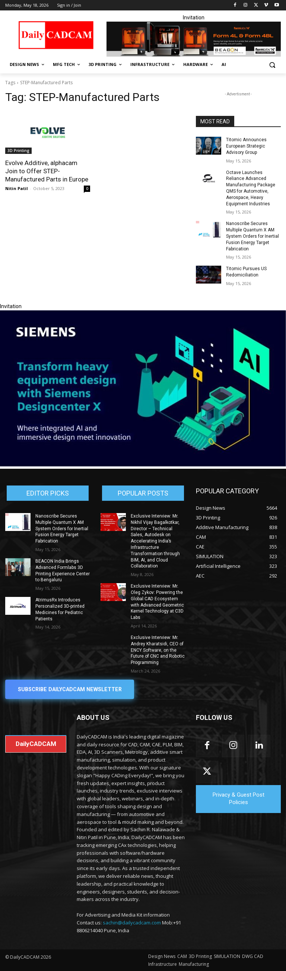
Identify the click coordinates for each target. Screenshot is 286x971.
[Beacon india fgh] (194, 39)
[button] (272, 64)
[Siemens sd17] (143, 465)
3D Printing (18, 150)
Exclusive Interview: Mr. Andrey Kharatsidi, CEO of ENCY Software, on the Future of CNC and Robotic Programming (158, 650)
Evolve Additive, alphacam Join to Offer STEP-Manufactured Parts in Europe (46, 171)
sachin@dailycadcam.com (132, 922)
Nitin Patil (16, 188)
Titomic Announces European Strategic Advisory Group (246, 146)
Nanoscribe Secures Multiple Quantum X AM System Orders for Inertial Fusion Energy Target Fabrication (252, 236)
